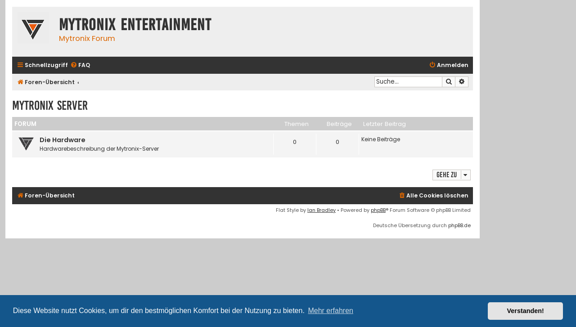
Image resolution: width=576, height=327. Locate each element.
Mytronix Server (50, 105)
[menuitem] (80, 65)
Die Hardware (63, 139)
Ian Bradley (321, 210)
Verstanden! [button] (525, 310)
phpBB (378, 210)
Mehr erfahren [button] (330, 310)
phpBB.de (459, 225)
